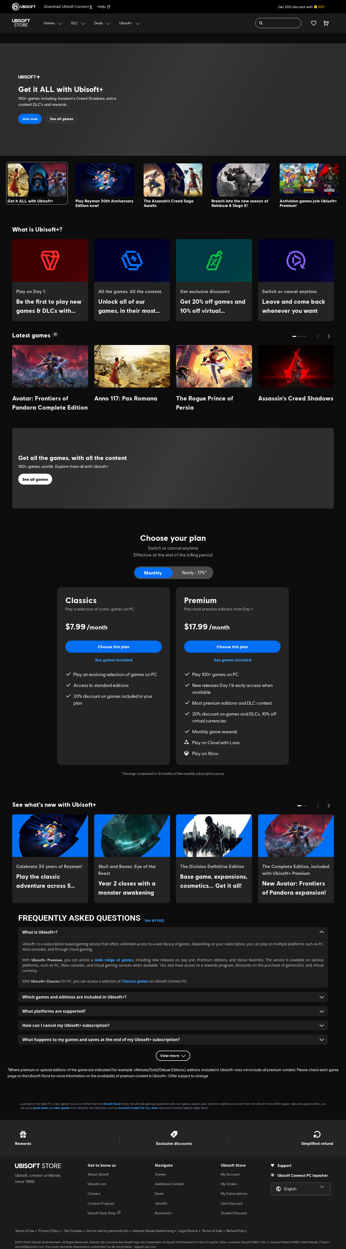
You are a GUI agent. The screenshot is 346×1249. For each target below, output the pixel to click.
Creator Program (101, 1203)
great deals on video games (51, 1107)
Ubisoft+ (161, 1203)
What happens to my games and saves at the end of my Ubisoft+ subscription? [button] (173, 1039)
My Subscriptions (234, 1194)
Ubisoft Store (111, 1103)
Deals (159, 1194)
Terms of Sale (212, 1231)
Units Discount (232, 1203)
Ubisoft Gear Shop (104, 1212)
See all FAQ (154, 920)
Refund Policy (236, 1231)
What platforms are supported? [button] (173, 1011)
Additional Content (169, 1184)
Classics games (135, 981)
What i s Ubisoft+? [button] (173, 932)
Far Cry (145, 1107)
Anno (154, 1107)
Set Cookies (73, 1231)
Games (160, 1174)
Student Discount (234, 1213)
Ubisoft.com (97, 1184)
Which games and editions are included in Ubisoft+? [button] (173, 997)
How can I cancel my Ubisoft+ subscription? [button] (173, 1025)
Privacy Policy (49, 1231)
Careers (94, 1194)
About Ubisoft (98, 1174)
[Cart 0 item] (326, 23)
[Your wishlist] (314, 23)
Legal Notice (188, 1231)
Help (104, 6)
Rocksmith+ (163, 1213)
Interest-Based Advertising (153, 1231)
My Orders (229, 1184)
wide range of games (113, 959)
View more (173, 1055)
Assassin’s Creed (128, 1107)
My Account (230, 1174)
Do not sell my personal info (107, 1231)
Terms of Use (24, 1231)
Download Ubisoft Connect (68, 6)
